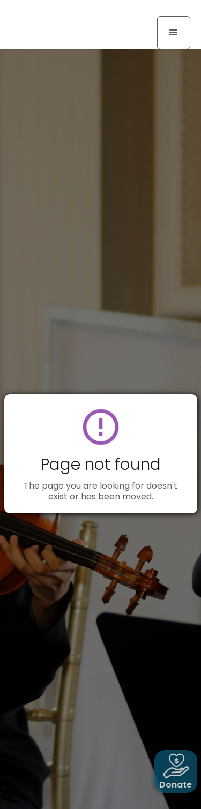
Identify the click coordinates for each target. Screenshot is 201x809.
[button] (173, 32)
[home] (51, 11)
